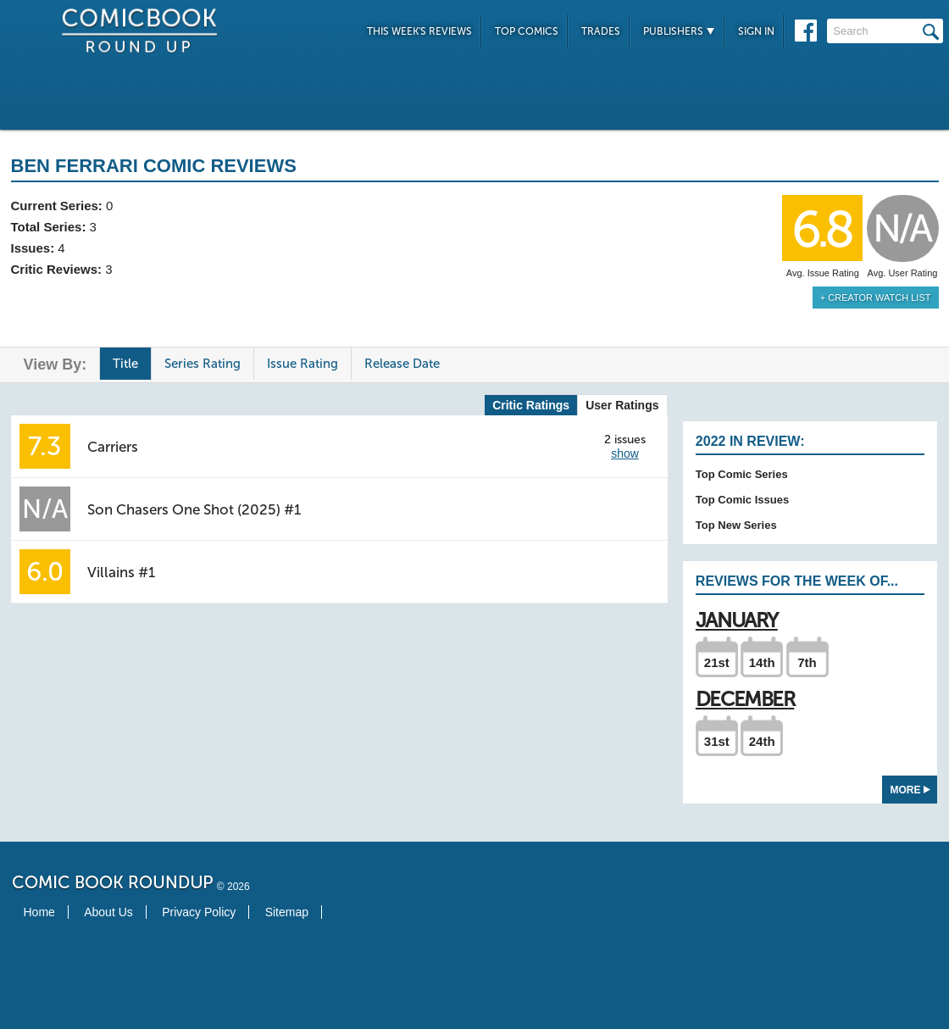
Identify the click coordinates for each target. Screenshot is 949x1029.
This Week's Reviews (419, 31)
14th (762, 662)
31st (717, 741)
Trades (600, 31)
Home (39, 912)
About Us (108, 912)
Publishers (679, 31)
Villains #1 (121, 572)
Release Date (402, 363)
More (910, 790)
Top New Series (736, 525)
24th (762, 741)
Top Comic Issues (742, 499)
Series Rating (202, 363)
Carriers (112, 446)
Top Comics (526, 31)
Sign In (756, 31)
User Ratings (621, 405)
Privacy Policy (199, 912)
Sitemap (286, 912)
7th (807, 662)
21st (717, 662)
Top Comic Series (742, 474)
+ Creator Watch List (875, 297)
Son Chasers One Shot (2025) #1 (194, 509)
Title (125, 363)
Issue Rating (302, 363)
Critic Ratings (530, 405)
